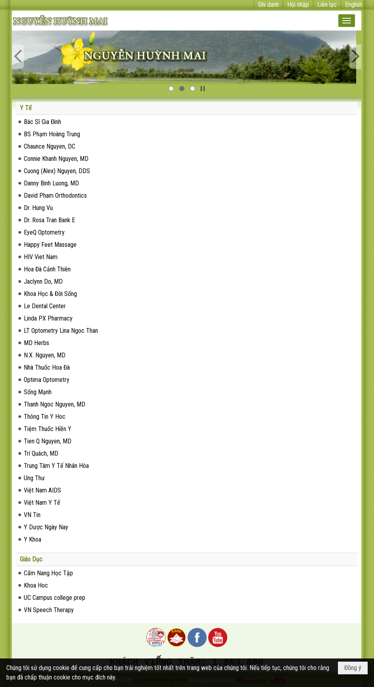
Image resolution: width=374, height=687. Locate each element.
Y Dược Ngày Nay (46, 527)
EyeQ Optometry (44, 232)
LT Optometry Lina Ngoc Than (61, 330)
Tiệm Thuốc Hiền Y (47, 429)
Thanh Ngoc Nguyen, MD (54, 404)
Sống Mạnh (38, 392)
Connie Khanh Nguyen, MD (56, 158)
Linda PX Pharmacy (48, 318)
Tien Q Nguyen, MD (47, 441)
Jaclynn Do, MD (43, 281)
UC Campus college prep (54, 597)
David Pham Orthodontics (55, 195)
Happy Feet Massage (50, 244)
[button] (346, 20)
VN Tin (32, 515)
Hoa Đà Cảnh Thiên (47, 269)
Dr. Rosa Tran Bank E (49, 220)
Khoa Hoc (36, 585)
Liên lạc (327, 4)
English (353, 4)
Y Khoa (32, 539)
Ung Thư (34, 478)
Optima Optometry (46, 380)
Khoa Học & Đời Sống (50, 294)
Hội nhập (298, 4)
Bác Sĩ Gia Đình (42, 122)
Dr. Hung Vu (38, 208)
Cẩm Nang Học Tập (48, 573)
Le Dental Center (45, 306)
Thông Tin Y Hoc (44, 416)
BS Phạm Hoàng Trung (52, 134)
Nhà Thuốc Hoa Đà (47, 367)
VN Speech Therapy (49, 610)
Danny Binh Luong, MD (51, 183)
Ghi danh (268, 4)
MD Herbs (36, 343)
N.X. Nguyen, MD (44, 355)
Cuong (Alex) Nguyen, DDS (57, 171)
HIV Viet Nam (41, 257)
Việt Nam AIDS (42, 490)
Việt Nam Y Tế (42, 502)
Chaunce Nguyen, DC (49, 146)
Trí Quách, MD (41, 453)
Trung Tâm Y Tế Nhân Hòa (56, 465)
